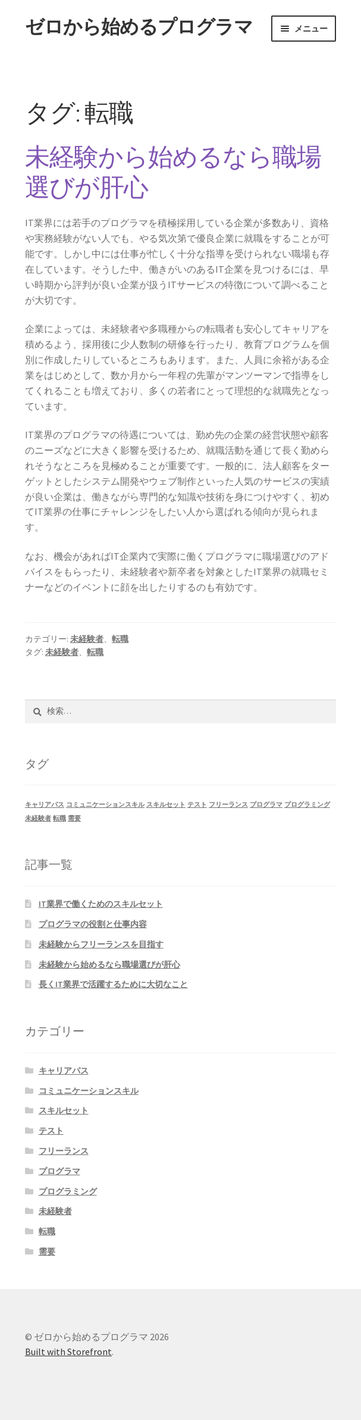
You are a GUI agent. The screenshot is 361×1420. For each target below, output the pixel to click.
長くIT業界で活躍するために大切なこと (113, 984)
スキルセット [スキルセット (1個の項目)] (166, 805)
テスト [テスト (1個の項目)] (197, 805)
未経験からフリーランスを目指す (101, 944)
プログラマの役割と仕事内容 (93, 924)
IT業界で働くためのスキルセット (101, 903)
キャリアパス (64, 1070)
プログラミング (68, 1191)
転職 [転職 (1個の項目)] (59, 818)
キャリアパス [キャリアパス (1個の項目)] (44, 805)
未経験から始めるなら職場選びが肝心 (173, 171)
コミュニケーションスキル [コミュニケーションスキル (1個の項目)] (105, 805)
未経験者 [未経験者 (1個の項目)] (38, 818)
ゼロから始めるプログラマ (139, 27)
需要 (47, 1251)
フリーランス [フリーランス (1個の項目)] (228, 805)
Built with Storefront (68, 1351)
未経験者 (86, 638)
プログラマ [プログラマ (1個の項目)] (266, 805)
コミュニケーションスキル (89, 1090)
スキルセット (64, 1110)
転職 (120, 638)
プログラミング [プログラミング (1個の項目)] (307, 805)
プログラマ (59, 1171)
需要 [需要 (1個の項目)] (74, 818)
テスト (51, 1130)
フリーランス (64, 1151)
